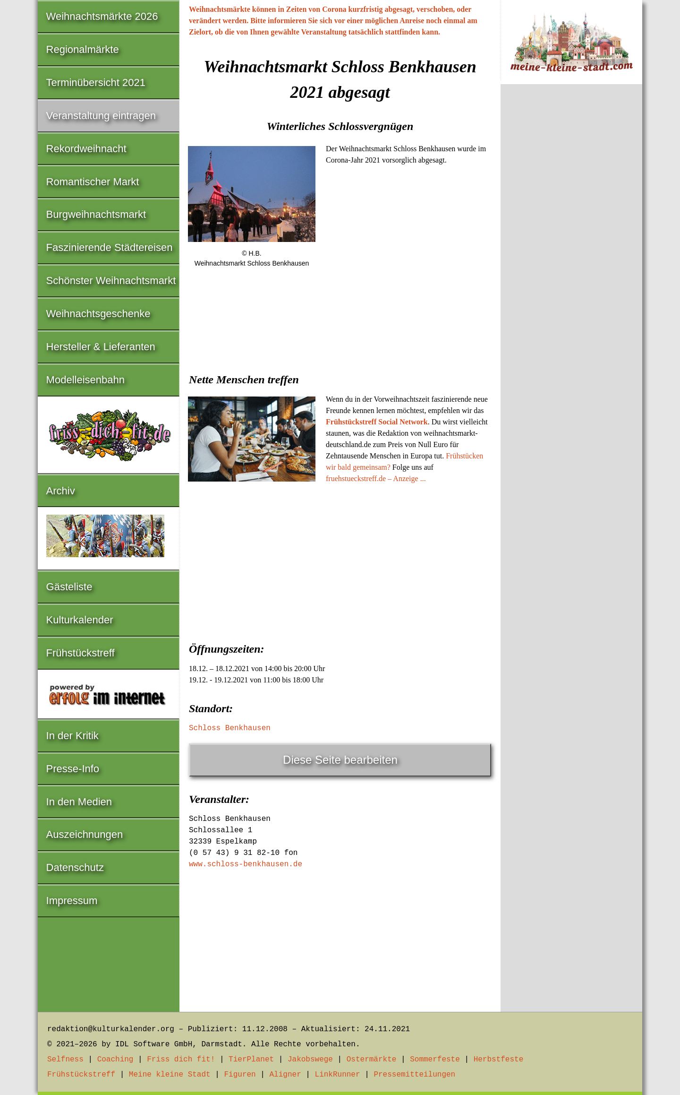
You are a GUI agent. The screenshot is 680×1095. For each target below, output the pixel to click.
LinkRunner (337, 1074)
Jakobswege (310, 1059)
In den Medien (79, 802)
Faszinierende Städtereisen (109, 247)
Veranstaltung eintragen (101, 115)
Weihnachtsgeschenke (98, 313)
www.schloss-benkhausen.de (245, 864)
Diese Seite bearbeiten (340, 759)
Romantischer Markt (92, 182)
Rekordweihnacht (86, 149)
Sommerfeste (435, 1059)
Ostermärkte (372, 1059)
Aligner (285, 1074)
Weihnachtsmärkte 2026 (102, 16)
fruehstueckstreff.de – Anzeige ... (376, 478)
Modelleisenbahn (85, 380)
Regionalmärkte (82, 49)
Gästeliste (69, 587)
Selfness (65, 1059)
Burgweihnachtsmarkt (96, 214)
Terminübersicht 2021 (95, 82)
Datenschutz (75, 867)
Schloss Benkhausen (230, 728)
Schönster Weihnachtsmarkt (111, 280)
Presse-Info (73, 769)
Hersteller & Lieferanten (100, 347)
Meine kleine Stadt (170, 1074)
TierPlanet (251, 1059)
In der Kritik (72, 735)
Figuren (239, 1074)
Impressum (72, 900)
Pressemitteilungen (414, 1074)
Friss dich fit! (181, 1059)
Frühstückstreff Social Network (377, 422)
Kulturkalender (79, 620)
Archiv (60, 491)
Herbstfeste (499, 1059)
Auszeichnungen (84, 834)
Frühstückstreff (80, 653)
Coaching (115, 1059)
